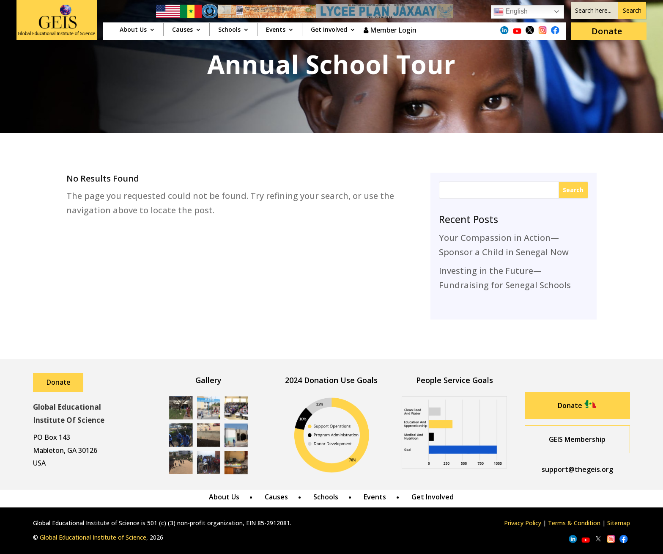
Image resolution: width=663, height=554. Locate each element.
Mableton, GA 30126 (65, 450)
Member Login (390, 30)
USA (39, 463)
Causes (182, 30)
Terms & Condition (574, 523)
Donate (607, 31)
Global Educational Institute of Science (93, 537)
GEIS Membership (577, 439)
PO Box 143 (51, 437)
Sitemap (618, 523)
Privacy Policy (522, 523)
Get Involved (329, 30)
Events (275, 30)
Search (573, 190)
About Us (133, 30)
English (510, 12)
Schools (229, 30)
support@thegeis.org (577, 469)
